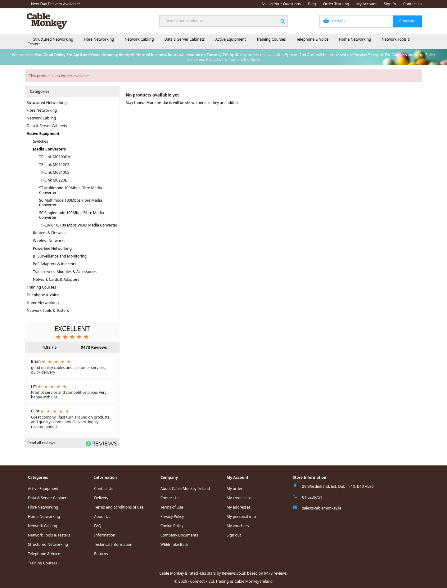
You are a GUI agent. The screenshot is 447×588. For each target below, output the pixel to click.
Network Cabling (139, 39)
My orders (235, 488)
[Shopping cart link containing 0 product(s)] (370, 21)
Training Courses (271, 39)
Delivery (101, 497)
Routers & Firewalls (49, 233)
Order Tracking (336, 4)
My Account (366, 4)
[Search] (223, 21)
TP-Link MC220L (53, 180)
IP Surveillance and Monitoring (60, 256)
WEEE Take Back (174, 544)
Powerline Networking (52, 248)
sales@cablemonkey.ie (321, 508)
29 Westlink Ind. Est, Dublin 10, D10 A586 (337, 486)
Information (104, 535)
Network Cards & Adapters (56, 279)
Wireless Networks (49, 240)
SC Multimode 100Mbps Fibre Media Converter (70, 203)
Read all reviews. (41, 443)
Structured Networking (53, 39)
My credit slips (239, 497)
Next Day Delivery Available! (55, 4)
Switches (40, 141)
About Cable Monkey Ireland (185, 488)
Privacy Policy (172, 516)
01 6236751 (312, 497)
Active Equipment (230, 39)
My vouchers (238, 525)
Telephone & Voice (312, 39)
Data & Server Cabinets (185, 39)
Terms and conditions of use (118, 507)
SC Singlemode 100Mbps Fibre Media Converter (71, 215)
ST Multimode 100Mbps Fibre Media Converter (70, 190)
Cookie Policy (171, 525)
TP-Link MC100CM (55, 156)
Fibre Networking (99, 39)
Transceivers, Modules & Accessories (65, 271)
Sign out (234, 535)
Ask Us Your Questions (281, 4)
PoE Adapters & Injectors (54, 264)
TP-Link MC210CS (54, 172)
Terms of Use (171, 507)
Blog (312, 4)
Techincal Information (113, 544)
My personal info (241, 516)
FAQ (97, 525)
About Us (102, 516)
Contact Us (412, 4)
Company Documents (179, 535)
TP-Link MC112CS (54, 164)
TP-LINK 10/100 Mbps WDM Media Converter (78, 225)
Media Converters (49, 149)
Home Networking (355, 39)
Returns (101, 553)
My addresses (239, 507)
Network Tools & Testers (48, 310)
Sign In (390, 4)
